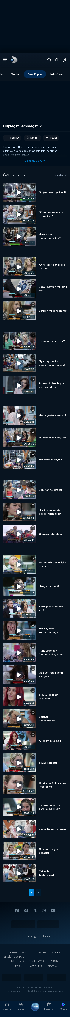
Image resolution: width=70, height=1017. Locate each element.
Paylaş (51, 137)
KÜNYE (56, 952)
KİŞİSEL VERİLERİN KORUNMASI (27, 961)
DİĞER (51, 966)
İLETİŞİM (17, 966)
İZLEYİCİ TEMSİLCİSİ (13, 956)
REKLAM (41, 952)
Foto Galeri (56, 74)
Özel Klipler (35, 74)
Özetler (15, 74)
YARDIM (54, 961)
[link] (13, 59)
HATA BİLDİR (35, 966)
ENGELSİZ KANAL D (20, 952)
